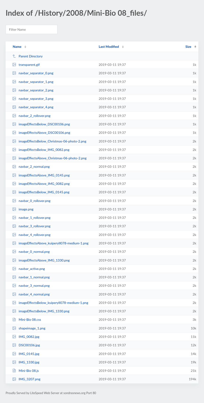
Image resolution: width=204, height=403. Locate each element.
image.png (22, 209)
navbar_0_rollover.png (31, 201)
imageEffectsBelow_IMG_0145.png (40, 192)
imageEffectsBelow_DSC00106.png (41, 124)
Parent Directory (27, 56)
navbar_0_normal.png (31, 252)
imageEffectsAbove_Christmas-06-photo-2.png (49, 158)
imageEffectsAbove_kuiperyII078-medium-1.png (50, 243)
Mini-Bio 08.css (26, 319)
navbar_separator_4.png (32, 107)
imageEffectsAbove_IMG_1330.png (41, 260)
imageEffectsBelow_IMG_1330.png (40, 311)
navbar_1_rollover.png (31, 218)
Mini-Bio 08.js (25, 371)
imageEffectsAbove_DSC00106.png (41, 132)
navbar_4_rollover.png (31, 235)
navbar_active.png (28, 269)
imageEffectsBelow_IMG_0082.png (40, 150)
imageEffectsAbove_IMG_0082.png (41, 184)
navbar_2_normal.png (31, 166)
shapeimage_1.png (28, 328)
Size (188, 47)
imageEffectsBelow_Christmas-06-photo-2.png (49, 141)
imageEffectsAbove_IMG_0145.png (41, 175)
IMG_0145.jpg (25, 354)
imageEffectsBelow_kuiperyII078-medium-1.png (50, 303)
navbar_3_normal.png (31, 285)
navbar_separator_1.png (32, 82)
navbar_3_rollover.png (31, 226)
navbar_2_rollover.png (31, 116)
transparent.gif (26, 65)
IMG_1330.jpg (25, 362)
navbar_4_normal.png (31, 294)
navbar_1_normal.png (31, 277)
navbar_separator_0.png (32, 73)
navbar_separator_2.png (32, 90)
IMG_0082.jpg (25, 337)
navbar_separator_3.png (32, 99)
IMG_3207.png (26, 379)
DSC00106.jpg (26, 345)
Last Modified (109, 47)
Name (17, 47)
